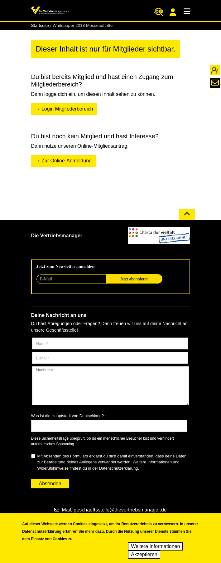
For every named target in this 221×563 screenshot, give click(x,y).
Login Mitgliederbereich (67, 108)
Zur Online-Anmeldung (66, 160)
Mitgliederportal (173, 12)
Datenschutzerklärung (118, 468)
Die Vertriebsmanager (57, 235)
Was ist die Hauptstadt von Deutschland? (67, 415)
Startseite (40, 25)
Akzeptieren (144, 557)
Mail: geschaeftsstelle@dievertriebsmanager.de (110, 509)
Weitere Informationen (155, 549)
